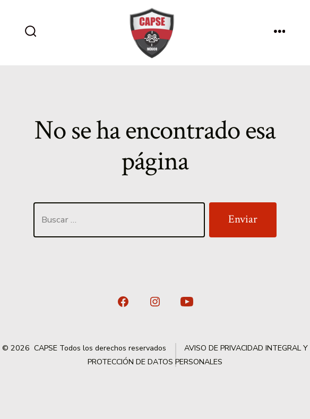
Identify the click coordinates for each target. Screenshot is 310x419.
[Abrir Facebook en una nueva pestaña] (123, 302)
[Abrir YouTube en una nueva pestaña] (187, 302)
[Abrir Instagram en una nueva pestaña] (155, 302)
